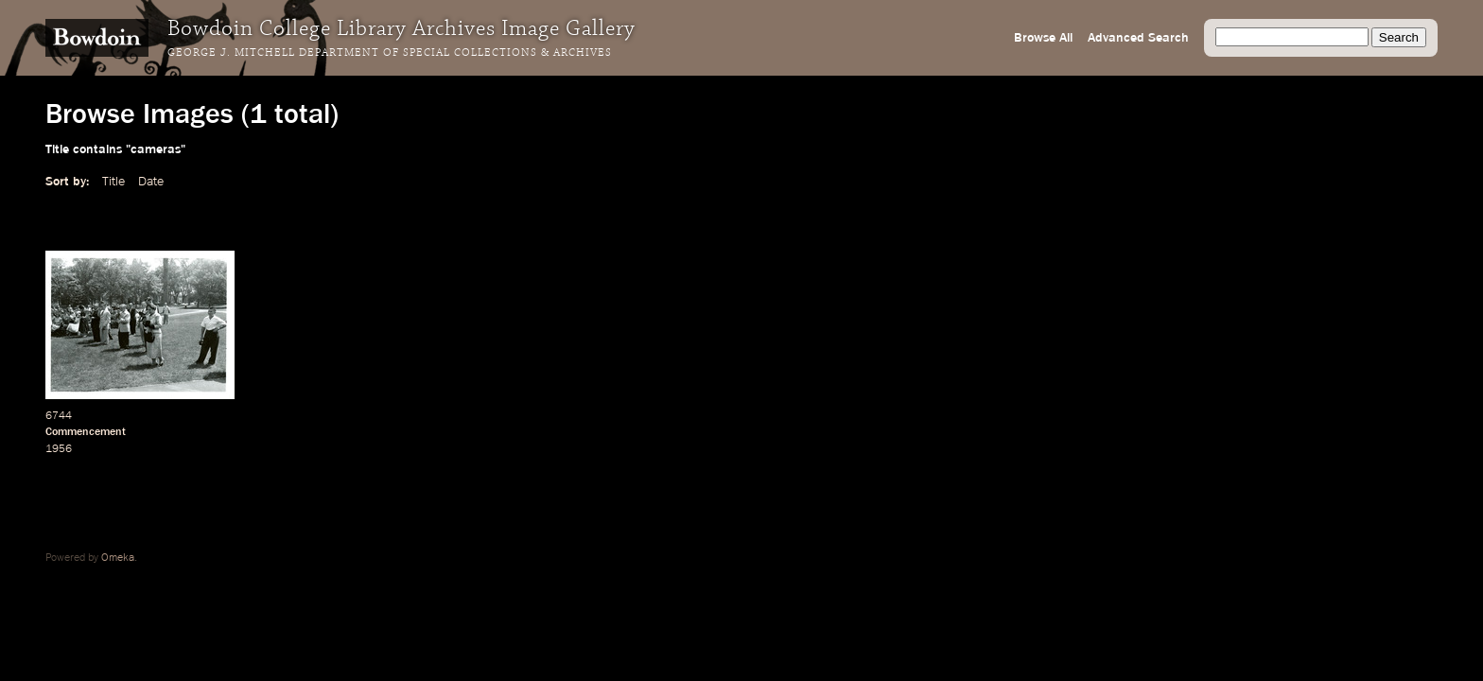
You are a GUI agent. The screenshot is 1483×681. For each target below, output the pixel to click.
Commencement (85, 432)
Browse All (1043, 37)
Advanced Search (1138, 37)
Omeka (117, 558)
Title (113, 181)
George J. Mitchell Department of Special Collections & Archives (389, 53)
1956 (58, 449)
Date (151, 181)
